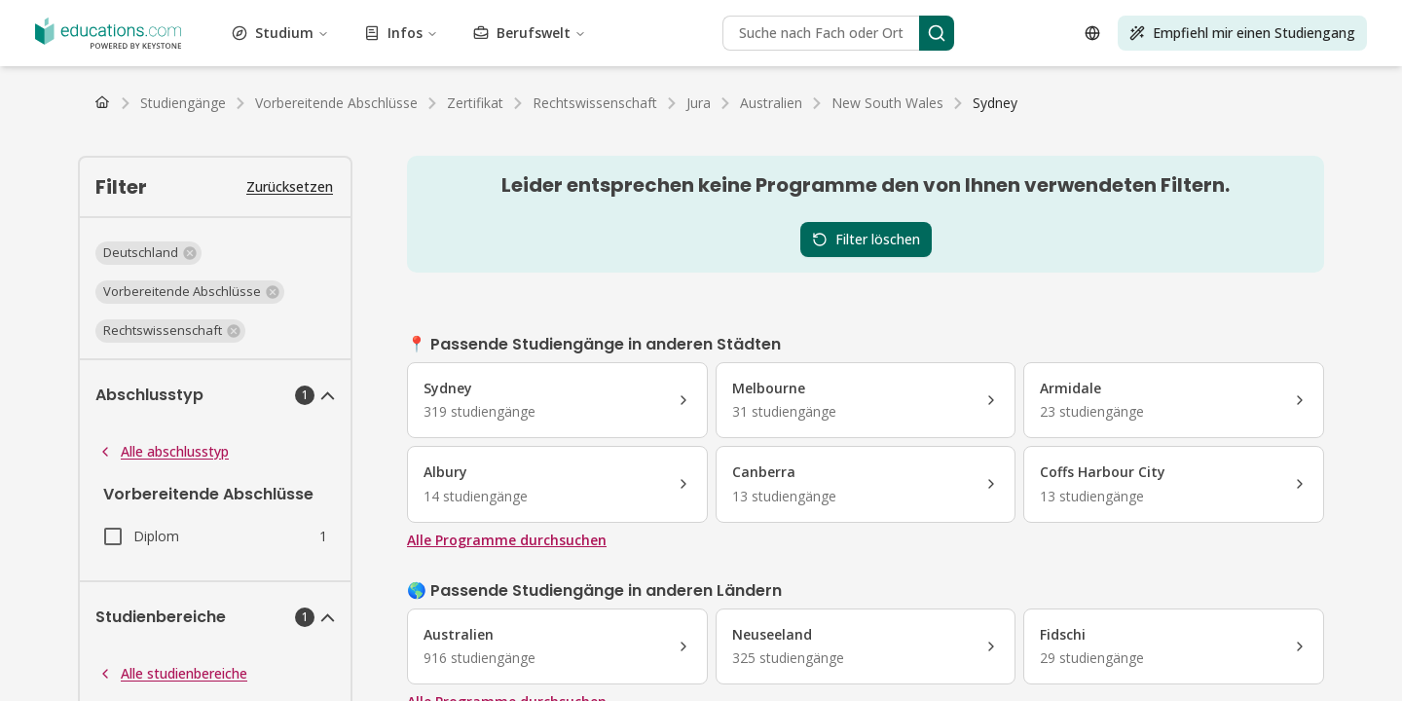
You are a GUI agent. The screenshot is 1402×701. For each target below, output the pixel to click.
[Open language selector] (1092, 33)
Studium (280, 32)
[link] (995, 103)
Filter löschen (866, 239)
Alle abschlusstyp (163, 451)
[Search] (936, 33)
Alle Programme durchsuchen (507, 540)
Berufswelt (529, 32)
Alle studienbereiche (172, 673)
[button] (148, 253)
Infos (401, 32)
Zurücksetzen (289, 186)
